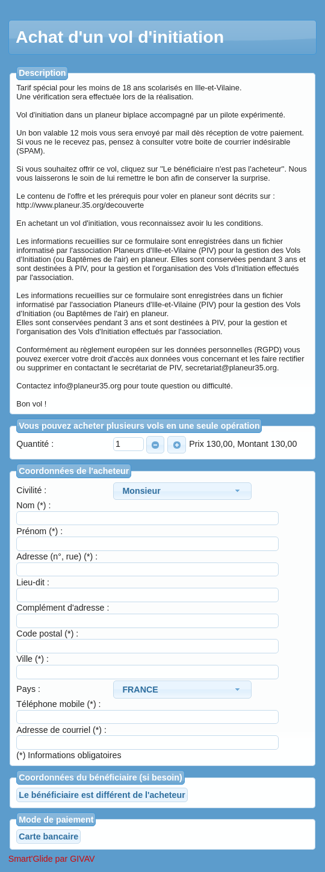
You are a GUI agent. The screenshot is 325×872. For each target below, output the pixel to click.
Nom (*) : (33, 505)
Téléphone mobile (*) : (58, 704)
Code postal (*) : (47, 633)
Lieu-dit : (32, 582)
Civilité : (31, 490)
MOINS (153, 445)
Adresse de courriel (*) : (61, 730)
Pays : (28, 689)
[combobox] (182, 491)
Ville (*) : (32, 659)
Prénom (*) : (39, 531)
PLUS (174, 445)
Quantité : (35, 444)
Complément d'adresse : (62, 607)
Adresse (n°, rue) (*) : (57, 556)
